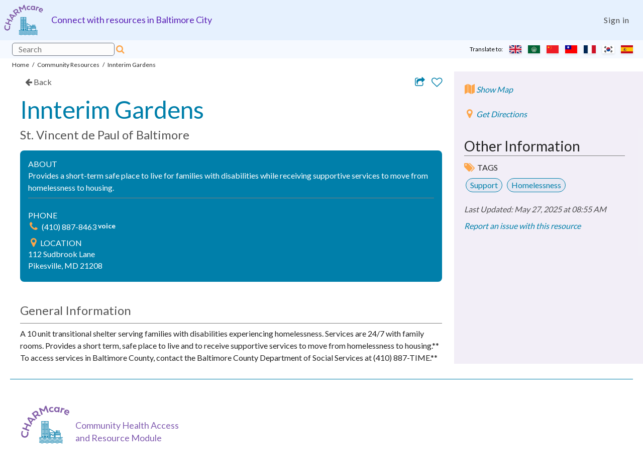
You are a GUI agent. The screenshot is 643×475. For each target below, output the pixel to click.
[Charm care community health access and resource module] (24, 20)
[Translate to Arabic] (534, 49)
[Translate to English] (515, 49)
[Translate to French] (590, 49)
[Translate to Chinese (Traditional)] (571, 49)
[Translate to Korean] (608, 49)
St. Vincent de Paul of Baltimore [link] (104, 134)
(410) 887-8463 (70, 226)
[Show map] (488, 94)
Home (20, 64)
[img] (33, 226)
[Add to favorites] (437, 82)
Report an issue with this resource (522, 225)
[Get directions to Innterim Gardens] (495, 119)
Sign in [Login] (616, 20)
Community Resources (68, 64)
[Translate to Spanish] (627, 49)
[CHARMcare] (47, 424)
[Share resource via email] (420, 82)
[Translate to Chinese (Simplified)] (553, 49)
